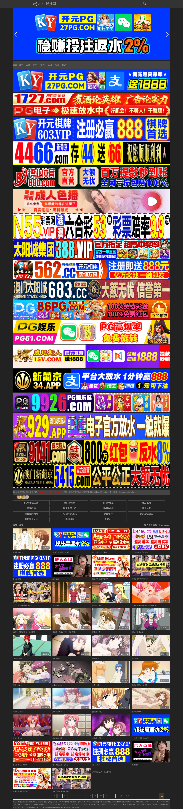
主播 (28, 65)
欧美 (42, 65)
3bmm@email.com (102, 492)
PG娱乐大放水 (70, 514)
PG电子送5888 (31, 503)
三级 (50, 65)
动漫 (57, 65)
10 (101, 796)
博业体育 (146, 508)
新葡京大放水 (31, 519)
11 (107, 796)
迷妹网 (51, 4)
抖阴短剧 (69, 519)
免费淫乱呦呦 (31, 514)
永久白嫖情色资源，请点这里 (49, 492)
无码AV (108, 519)
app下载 (38, 4)
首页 (15, 65)
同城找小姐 (108, 508)
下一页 (119, 796)
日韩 (35, 65)
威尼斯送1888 (146, 514)
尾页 (127, 796)
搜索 (64, 65)
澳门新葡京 (69, 503)
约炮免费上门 (69, 508)
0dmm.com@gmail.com (128, 492)
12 (112, 796)
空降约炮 (31, 508)
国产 (21, 65)
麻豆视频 (146, 503)
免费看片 (108, 514)
